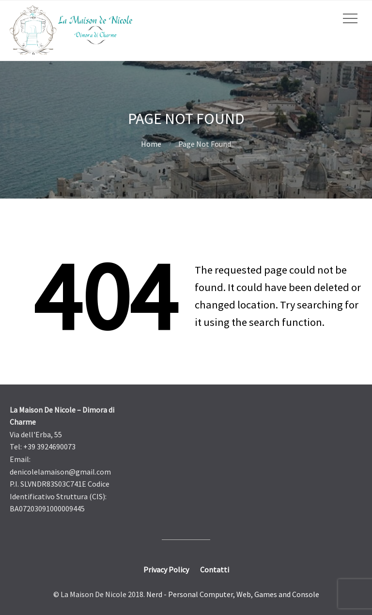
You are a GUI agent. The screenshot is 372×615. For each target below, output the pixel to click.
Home (151, 144)
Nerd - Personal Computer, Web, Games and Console (232, 594)
